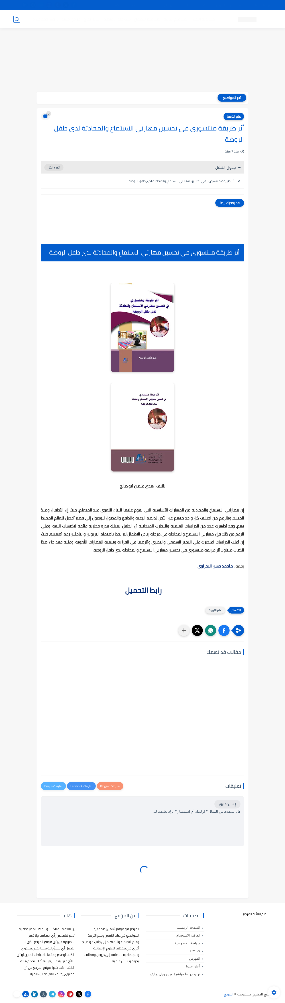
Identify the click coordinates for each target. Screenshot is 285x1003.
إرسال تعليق (227, 804)
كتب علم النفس (203, 19)
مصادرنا (192, 5)
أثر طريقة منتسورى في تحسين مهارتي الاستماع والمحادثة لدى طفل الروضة (181, 181)
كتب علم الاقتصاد (117, 19)
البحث (206, 5)
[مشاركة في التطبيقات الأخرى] (183, 630)
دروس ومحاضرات (45, 19)
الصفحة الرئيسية (188, 927)
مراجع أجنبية (70, 19)
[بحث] (16, 19)
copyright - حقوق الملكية (131, 5)
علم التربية (234, 116)
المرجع (229, 994)
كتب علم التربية (175, 19)
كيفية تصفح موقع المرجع (232, 5)
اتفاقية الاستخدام (188, 935)
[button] (224, 630)
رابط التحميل (143, 590)
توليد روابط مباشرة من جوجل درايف (175, 974)
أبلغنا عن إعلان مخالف (167, 5)
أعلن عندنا (193, 966)
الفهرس (194, 958)
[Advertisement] (142, 60)
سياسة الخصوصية (187, 943)
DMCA (195, 951)
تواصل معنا (262, 5)
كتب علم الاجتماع (147, 19)
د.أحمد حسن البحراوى (215, 566)
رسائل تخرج (92, 19)
